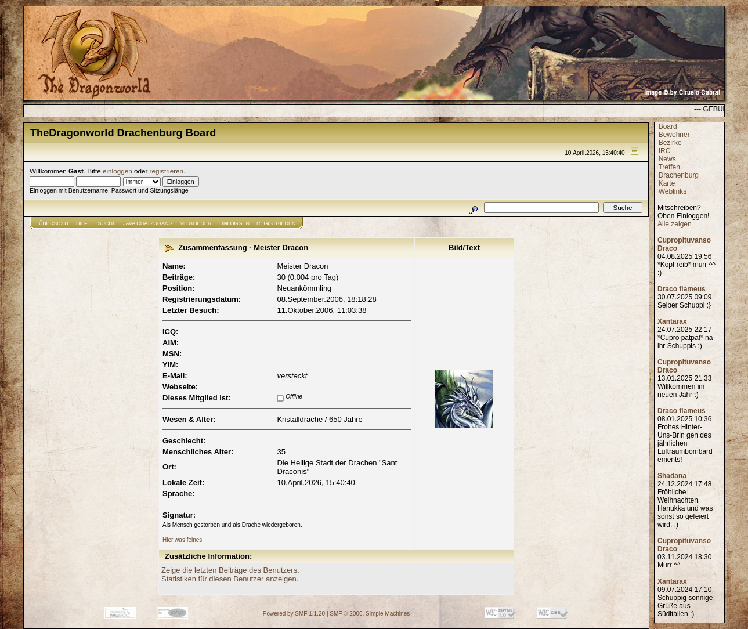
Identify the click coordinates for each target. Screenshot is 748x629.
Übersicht (54, 223)
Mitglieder (196, 223)
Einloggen (234, 223)
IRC (665, 151)
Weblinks (672, 191)
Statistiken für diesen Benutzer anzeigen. (229, 578)
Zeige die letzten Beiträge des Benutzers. (230, 570)
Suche (107, 223)
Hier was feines (182, 540)
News (667, 159)
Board (668, 126)
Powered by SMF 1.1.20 (294, 613)
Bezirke (670, 143)
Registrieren (276, 223)
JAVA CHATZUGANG (148, 223)
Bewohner (674, 135)
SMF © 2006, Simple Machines (370, 613)
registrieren (166, 171)
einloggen (117, 171)
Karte (667, 183)
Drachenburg (679, 175)
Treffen (669, 167)
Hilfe (83, 223)
